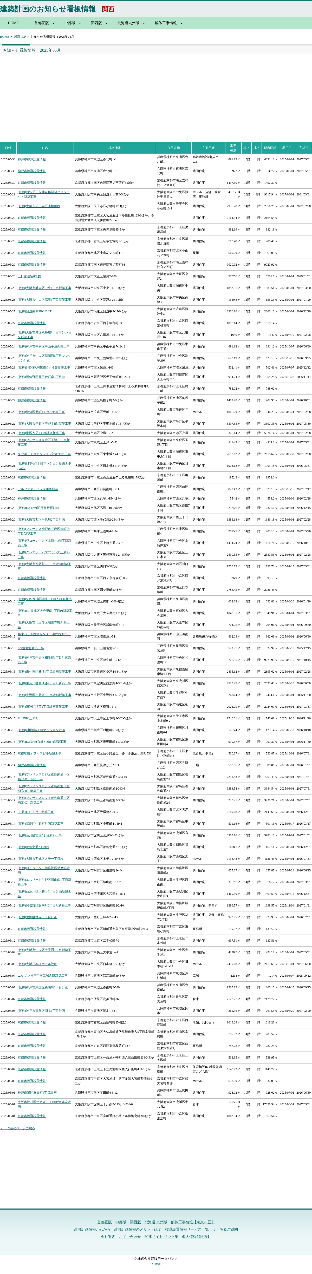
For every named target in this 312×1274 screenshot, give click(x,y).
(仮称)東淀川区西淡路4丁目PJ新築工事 (44, 683)
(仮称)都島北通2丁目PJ (33, 847)
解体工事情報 (166, 23)
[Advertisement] (77, 93)
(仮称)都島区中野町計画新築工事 (40, 823)
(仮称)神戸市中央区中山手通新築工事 (44, 346)
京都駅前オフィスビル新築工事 (39, 753)
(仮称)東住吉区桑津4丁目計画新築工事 (44, 671)
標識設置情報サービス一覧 (187, 1229)
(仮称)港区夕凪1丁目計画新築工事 (41, 433)
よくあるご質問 (225, 1229)
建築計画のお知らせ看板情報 (48, 9)
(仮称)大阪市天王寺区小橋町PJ (39, 206)
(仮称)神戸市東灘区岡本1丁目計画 (41, 1011)
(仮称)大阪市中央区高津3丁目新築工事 (44, 299)
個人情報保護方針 (196, 1237)
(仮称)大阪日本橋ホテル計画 (37, 964)
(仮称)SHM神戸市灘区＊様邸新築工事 (44, 367)
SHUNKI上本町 (28, 718)
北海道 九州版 (156, 1222)
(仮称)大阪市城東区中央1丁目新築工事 (44, 288)
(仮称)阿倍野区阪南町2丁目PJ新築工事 (44, 905)
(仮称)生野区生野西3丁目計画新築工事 (44, 695)
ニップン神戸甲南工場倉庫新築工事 (43, 975)
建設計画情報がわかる (92, 1229)
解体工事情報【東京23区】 (193, 1222)
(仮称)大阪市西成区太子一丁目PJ (40, 859)
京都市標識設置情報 (32, 183)
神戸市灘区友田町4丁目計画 (37, 1092)
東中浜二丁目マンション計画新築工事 (44, 454)
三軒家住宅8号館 (29, 276)
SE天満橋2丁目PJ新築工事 (36, 812)
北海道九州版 (128, 23)
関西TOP (20, 36)
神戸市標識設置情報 (32, 159)
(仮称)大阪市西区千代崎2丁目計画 (41, 519)
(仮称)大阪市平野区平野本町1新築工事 (44, 423)
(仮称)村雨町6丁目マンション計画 (41, 730)
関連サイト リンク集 (161, 1237)
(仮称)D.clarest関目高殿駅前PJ (38, 508)
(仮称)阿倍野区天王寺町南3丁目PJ (41, 377)
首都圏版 (41, 23)
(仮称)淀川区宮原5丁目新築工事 (40, 835)
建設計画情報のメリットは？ (137, 1229)
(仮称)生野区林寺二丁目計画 (37, 917)
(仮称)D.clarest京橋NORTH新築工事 (42, 742)
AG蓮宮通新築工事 (31, 648)
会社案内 (108, 1237)
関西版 (96, 23)
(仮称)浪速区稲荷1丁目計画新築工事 (43, 706)
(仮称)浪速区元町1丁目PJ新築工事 (41, 412)
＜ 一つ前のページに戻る (17, 1128)
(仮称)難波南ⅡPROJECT (35, 311)
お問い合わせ (130, 1237)
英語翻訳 (156, 1264)
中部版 (69, 23)
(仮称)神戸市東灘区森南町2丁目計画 (43, 987)
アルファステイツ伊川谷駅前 (38, 489)
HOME (13, 23)
